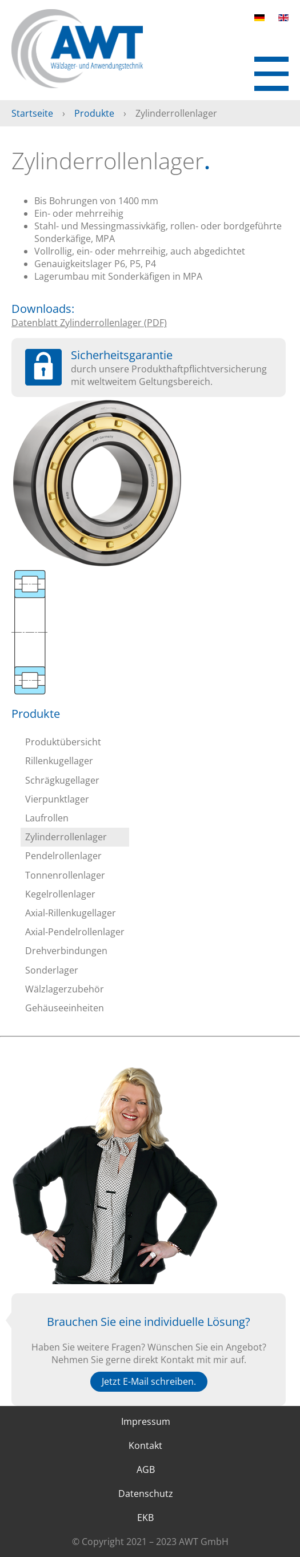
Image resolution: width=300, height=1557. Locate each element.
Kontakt (145, 1445)
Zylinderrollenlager (66, 837)
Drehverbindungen (66, 950)
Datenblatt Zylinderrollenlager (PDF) (89, 322)
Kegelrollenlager (60, 894)
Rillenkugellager (59, 760)
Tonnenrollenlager (65, 875)
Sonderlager (51, 970)
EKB (145, 1517)
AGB (146, 1469)
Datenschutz (145, 1493)
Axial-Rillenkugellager (70, 913)
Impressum (145, 1421)
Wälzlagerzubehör (64, 989)
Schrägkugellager (62, 780)
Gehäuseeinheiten (64, 1008)
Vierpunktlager (57, 799)
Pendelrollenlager (63, 855)
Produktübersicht (63, 742)
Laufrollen (47, 818)
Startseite (32, 113)
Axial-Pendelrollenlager (75, 932)
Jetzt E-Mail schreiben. (149, 1381)
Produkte (94, 113)
